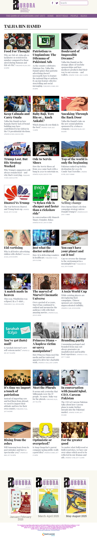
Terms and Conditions (43, 530)
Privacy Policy (55, 530)
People (74, 15)
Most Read (62, 15)
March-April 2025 (48, 516)
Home (50, 15)
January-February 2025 (20, 518)
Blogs (84, 15)
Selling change (71, 203)
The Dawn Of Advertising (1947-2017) (25, 15)
